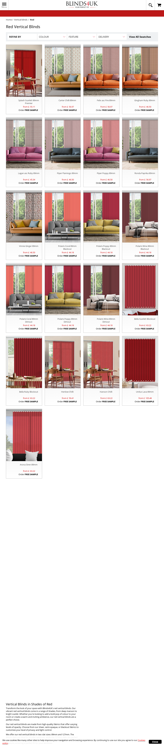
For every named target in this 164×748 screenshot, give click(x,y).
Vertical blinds (20, 19)
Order (28, 110)
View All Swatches (140, 36)
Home (9, 19)
